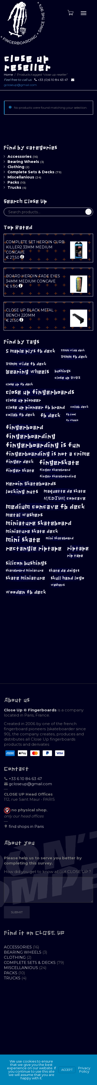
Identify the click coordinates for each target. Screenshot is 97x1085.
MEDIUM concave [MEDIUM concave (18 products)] (65, 498)
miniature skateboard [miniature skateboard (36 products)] (39, 523)
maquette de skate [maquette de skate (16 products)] (65, 491)
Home (8, 74)
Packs (13, 182)
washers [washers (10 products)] (58, 585)
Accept (67, 1070)
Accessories (20, 156)
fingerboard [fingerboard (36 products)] (24, 427)
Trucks (14, 187)
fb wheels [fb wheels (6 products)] (72, 420)
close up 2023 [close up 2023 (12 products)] (67, 378)
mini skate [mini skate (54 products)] (23, 539)
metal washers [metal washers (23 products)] (24, 515)
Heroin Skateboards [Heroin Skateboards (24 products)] (31, 483)
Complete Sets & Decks (31, 172)
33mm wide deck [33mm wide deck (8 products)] (73, 350)
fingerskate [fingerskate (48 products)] (59, 462)
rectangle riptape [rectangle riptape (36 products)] (34, 548)
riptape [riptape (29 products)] (78, 548)
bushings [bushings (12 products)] (63, 371)
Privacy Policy (84, 1069)
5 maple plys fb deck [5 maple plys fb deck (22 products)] (30, 351)
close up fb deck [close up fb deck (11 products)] (19, 384)
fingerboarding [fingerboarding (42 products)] (31, 436)
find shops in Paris (26, 826)
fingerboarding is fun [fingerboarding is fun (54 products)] (43, 445)
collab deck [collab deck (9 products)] (79, 407)
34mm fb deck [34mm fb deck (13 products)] (74, 357)
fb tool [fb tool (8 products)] (71, 414)
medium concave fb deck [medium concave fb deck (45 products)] (45, 506)
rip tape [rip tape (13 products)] (75, 556)
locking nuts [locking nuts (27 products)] (22, 491)
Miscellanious (21, 177)
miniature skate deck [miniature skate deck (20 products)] (32, 531)
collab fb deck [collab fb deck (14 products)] (20, 415)
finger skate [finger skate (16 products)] (20, 470)
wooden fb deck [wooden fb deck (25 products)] (26, 592)
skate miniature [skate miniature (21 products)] (25, 578)
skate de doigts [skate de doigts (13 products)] (64, 571)
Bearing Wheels (23, 161)
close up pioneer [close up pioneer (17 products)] (23, 400)
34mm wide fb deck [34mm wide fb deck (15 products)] (26, 364)
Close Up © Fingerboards (30, 709)
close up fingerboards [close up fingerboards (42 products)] (40, 392)
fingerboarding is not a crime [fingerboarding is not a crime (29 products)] (48, 454)
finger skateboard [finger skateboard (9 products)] (55, 470)
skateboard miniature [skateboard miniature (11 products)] (24, 570)
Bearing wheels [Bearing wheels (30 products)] (27, 372)
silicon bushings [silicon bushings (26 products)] (26, 563)
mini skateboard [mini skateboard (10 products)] (59, 538)
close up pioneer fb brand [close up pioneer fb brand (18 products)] (35, 407)
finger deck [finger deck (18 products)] (20, 461)
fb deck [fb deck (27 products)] (50, 415)
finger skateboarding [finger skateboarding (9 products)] (58, 476)
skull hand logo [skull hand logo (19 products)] (67, 578)
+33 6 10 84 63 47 (25, 778)
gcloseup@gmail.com (20, 85)
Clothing (16, 166)
